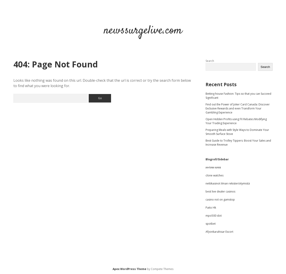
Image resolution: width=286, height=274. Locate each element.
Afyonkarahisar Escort (219, 232)
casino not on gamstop (220, 199)
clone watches (214, 175)
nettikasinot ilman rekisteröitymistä (228, 183)
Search (210, 61)
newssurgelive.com (143, 31)
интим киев (213, 167)
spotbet (211, 224)
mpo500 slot (214, 216)
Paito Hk (211, 207)
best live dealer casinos (220, 191)
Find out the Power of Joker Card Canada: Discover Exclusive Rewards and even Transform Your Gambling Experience (238, 108)
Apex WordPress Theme (129, 269)
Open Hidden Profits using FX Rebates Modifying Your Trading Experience (236, 121)
